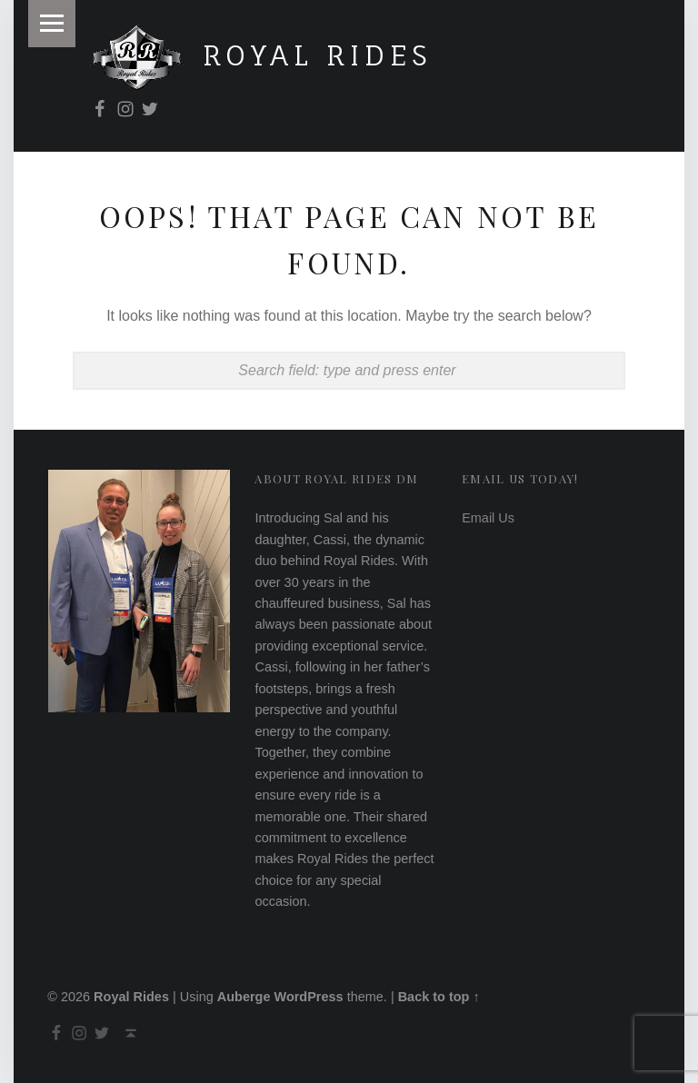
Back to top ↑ (439, 996)
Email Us (488, 518)
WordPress (308, 996)
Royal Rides (318, 55)
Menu (51, 23)
